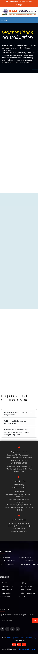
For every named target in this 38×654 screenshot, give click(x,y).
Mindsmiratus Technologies (27, 649)
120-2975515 (14, 487)
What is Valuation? (6, 557)
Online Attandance (25, 590)
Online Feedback (5, 593)
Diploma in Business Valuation (28, 564)
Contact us (23, 596)
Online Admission (6, 590)
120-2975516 (23, 487)
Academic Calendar (25, 586)
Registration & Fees (6, 586)
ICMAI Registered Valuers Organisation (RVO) (21, 638)
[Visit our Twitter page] (7, 629)
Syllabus (3, 583)
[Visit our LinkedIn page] (12, 629)
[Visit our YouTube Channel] (18, 629)
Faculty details (5, 596)
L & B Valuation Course (26, 561)
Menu (4, 20)
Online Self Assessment (27, 593)
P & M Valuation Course (7, 561)
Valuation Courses (25, 557)
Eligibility (22, 583)
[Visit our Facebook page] (2, 629)
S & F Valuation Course (7, 564)
